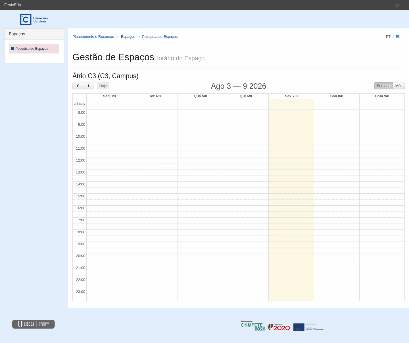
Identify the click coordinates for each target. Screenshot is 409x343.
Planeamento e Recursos (93, 36)
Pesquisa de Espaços (160, 36)
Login (395, 5)
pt (388, 37)
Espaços (128, 36)
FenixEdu (12, 5)
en (398, 37)
